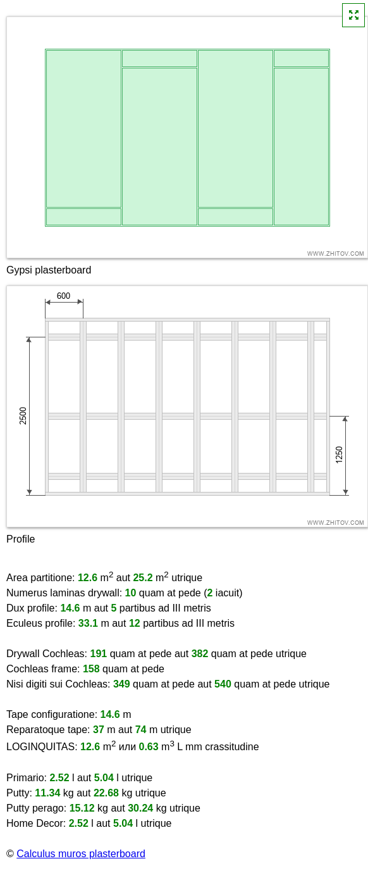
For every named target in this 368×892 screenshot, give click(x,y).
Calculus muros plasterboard (80, 853)
